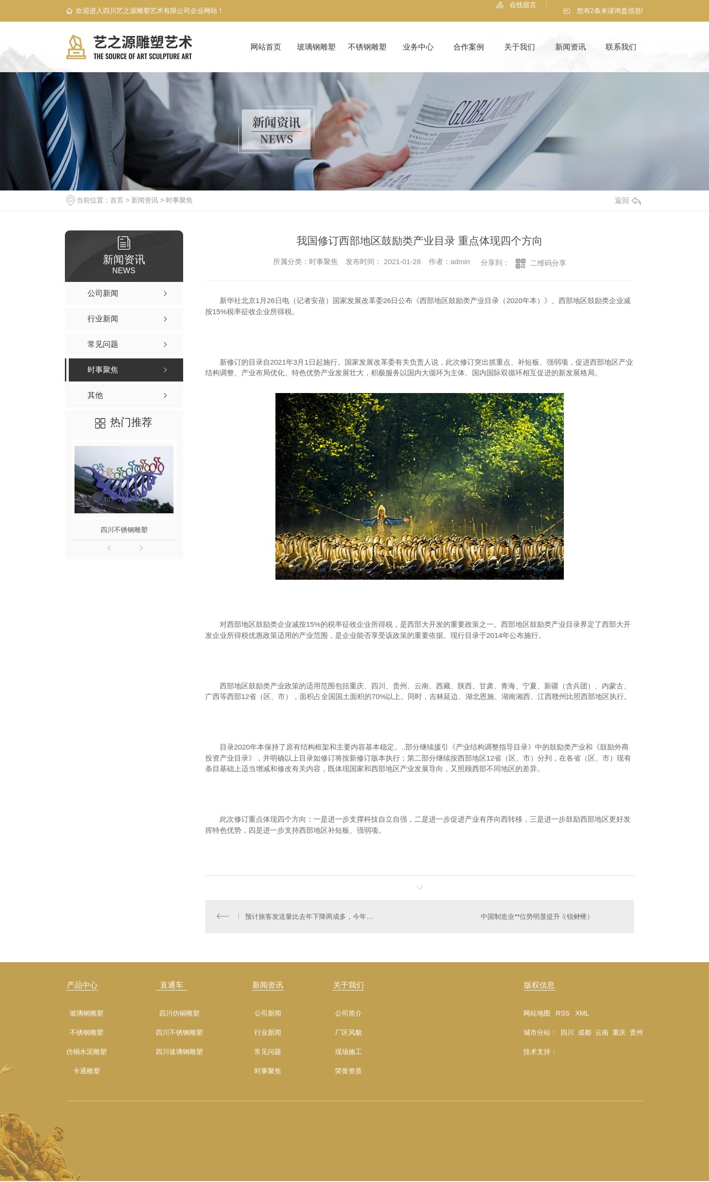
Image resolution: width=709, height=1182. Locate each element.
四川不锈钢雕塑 (124, 530)
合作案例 (468, 47)
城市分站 (536, 1033)
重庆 (619, 1033)
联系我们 (621, 47)
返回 (628, 200)
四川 (567, 1033)
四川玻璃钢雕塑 (179, 1052)
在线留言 (523, 5)
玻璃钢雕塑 (316, 47)
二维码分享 (548, 263)
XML (582, 1014)
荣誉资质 (348, 1072)
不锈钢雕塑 (367, 47)
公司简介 (348, 1014)
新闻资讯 (570, 47)
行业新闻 (267, 1033)
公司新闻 (267, 1014)
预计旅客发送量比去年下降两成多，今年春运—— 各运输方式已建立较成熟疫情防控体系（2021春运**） (312, 917)
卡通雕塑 (86, 1072)
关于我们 (519, 47)
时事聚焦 (179, 200)
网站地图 (536, 1014)
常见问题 (267, 1052)
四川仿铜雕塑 (179, 1014)
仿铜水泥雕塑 (86, 1052)
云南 (602, 1033)
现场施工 (348, 1052)
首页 (117, 200)
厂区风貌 (348, 1033)
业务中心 (418, 47)
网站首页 (265, 47)
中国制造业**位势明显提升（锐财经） (537, 917)
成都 (584, 1033)
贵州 (636, 1033)
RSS (563, 1014)
